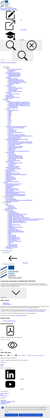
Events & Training (9, 197)
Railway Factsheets (10, 190)
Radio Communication (13, 140)
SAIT (9, 125)
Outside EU (10, 84)
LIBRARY (5, 182)
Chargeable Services (10, 96)
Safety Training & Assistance (14, 238)
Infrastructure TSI (12, 131)
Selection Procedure (12, 90)
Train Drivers (8, 175)
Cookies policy (4, 403)
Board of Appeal (9, 95)
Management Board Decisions (14, 75)
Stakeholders (8, 77)
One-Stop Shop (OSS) (13, 107)
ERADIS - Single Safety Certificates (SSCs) (17, 222)
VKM (9, 118)
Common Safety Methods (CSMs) (15, 156)
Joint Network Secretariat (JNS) (12, 181)
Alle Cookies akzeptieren (11, 415)
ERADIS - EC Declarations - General (16, 216)
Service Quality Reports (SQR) (14, 241)
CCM (9, 123)
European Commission (13, 78)
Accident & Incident (10, 161)
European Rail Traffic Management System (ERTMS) (17, 139)
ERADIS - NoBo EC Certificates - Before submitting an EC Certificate (23, 220)
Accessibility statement (5, 402)
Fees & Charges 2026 (12, 106)
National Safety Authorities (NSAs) (15, 79)
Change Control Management (14, 144)
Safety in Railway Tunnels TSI (14, 137)
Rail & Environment (10, 169)
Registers (8, 109)
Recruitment (8, 85)
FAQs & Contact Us (10, 210)
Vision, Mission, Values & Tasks (15, 69)
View (11, 349)
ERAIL (9, 112)
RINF (9, 119)
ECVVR (10, 120)
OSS (1, 365)
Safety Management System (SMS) (15, 158)
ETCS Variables (11, 145)
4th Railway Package (12, 245)
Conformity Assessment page (21, 315)
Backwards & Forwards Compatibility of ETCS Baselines (20, 142)
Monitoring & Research (11, 178)
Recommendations (9, 186)
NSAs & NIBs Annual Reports (12, 193)
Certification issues (12, 148)
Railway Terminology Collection (12, 189)
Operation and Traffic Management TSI (16, 134)
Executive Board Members (14, 76)
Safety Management (10, 152)
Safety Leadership (12, 154)
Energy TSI (10, 128)
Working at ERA (11, 86)
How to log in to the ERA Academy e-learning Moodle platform (19, 200)
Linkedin (12, 379)
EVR (9, 121)
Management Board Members (14, 73)
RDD (9, 117)
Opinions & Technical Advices (12, 185)
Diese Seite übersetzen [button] (6, 250)
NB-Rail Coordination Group (9, 320)
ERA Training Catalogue (11, 199)
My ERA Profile (11, 228)
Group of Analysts (12, 159)
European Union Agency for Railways (8, 62)
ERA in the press (11, 207)
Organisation (11, 71)
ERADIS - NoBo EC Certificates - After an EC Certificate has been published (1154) (26, 218)
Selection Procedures (12, 239)
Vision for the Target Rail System (13, 97)
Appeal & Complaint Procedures (15, 91)
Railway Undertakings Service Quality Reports (15, 194)
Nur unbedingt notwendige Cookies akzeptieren (31, 415)
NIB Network (11, 165)
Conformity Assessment (11, 179)
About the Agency (12, 211)
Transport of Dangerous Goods (12, 167)
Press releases (11, 206)
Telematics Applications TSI (14, 138)
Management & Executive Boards (13, 72)
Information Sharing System (14, 160)
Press (2, 394)
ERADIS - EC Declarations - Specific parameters (18, 217)
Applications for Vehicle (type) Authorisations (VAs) (19, 103)
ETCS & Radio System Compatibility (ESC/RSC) (18, 151)
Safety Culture (11, 153)
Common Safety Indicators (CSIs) (15, 162)
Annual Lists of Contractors (14, 93)
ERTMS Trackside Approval (14, 224)
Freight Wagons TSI (12, 130)
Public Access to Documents (12, 246)
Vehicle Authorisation (12, 244)
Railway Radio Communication (15, 230)
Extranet (2, 364)
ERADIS (10, 111)
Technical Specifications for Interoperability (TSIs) (16, 126)
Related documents (7, 304)
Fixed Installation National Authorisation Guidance (19, 105)
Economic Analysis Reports (11, 188)
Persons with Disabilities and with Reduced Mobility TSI (20, 135)
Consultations (8, 187)
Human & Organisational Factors (15, 155)
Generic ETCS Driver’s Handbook (15, 146)
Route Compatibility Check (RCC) (13, 173)
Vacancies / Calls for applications (15, 88)
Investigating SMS (12, 163)
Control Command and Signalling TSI (16, 127)
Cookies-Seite (41, 407)
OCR (9, 124)
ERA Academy (9, 172)
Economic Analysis (10, 176)
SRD (9, 116)
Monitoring (10, 225)
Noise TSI (10, 133)
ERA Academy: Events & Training (15, 215)
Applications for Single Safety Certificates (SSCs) (18, 102)
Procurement (8, 92)
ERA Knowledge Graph (13, 110)
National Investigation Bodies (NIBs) (16, 80)
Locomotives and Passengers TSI (15, 132)
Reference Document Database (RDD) (16, 231)
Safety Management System (14, 237)
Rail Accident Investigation (14, 166)
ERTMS (10, 223)
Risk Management (12, 235)
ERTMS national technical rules (15, 147)
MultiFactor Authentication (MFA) (15, 227)
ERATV (10, 113)
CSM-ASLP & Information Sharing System (17, 214)
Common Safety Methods (13, 213)
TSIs (9, 243)
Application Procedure (13, 89)
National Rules (9, 180)
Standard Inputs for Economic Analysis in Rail (15, 192)
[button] (4, 355)
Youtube (12, 389)
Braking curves (11, 149)
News (7, 203)
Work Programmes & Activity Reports (14, 183)
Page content (13, 293)
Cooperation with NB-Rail (13, 83)
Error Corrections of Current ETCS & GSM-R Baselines (20, 141)
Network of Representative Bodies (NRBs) (17, 82)
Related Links (6, 303)
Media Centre (8, 204)
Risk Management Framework (14, 168)
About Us (8, 68)
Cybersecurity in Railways (11, 170)
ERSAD (10, 114)
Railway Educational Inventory (12, 201)
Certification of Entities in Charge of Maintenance (16, 174)
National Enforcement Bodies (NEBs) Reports (15, 195)
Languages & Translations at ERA (8, 401)
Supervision (10, 242)
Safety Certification (12, 236)
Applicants (8, 100)
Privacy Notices (9, 98)
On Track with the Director (11, 208)
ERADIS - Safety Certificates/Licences (16, 221)
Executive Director (12, 70)
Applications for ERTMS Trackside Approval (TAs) (19, 104)
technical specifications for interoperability (36, 311)
